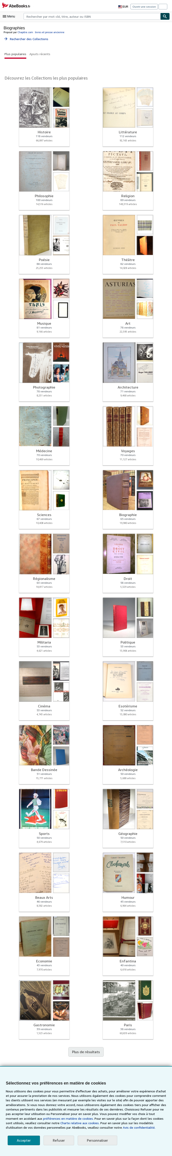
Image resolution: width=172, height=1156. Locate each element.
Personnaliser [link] (96, 1140)
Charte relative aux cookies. (59, 1123)
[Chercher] (165, 16)
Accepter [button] (23, 1140)
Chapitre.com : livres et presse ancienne (40, 32)
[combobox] (92, 16)
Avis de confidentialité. (107, 1127)
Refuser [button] (58, 1140)
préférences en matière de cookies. (50, 1118)
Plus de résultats (86, 1052)
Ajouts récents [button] (39, 54)
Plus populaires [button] (15, 54)
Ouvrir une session (144, 6)
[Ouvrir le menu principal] (10, 16)
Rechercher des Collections (26, 39)
